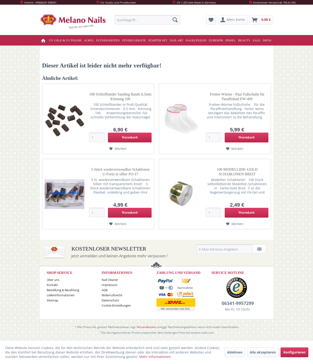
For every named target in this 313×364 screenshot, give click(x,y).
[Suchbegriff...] (147, 20)
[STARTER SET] (157, 40)
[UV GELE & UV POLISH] (65, 40)
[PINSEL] (230, 40)
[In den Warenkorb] (130, 137)
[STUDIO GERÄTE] (134, 40)
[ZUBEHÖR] (216, 40)
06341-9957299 (238, 303)
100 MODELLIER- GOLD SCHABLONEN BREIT (237, 171)
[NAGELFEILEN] (196, 40)
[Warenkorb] (261, 20)
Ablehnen (234, 352)
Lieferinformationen (61, 295)
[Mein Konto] (232, 20)
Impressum (109, 285)
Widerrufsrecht (112, 295)
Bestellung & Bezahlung (63, 290)
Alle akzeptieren (263, 352)
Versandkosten (146, 327)
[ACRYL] (89, 40)
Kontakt (52, 285)
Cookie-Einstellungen (116, 305)
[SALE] (257, 40)
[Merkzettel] (211, 20)
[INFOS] (267, 40)
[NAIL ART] (176, 40)
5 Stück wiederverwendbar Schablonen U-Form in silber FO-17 (120, 171)
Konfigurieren (294, 352)
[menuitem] (147, 20)
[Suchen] (175, 20)
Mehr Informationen (155, 356)
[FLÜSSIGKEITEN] (108, 40)
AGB (104, 290)
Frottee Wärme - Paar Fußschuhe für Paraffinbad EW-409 (237, 96)
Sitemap (52, 300)
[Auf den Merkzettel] (118, 149)
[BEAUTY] (244, 40)
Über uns (53, 280)
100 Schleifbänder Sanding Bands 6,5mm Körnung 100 (120, 96)
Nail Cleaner (110, 280)
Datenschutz (110, 300)
